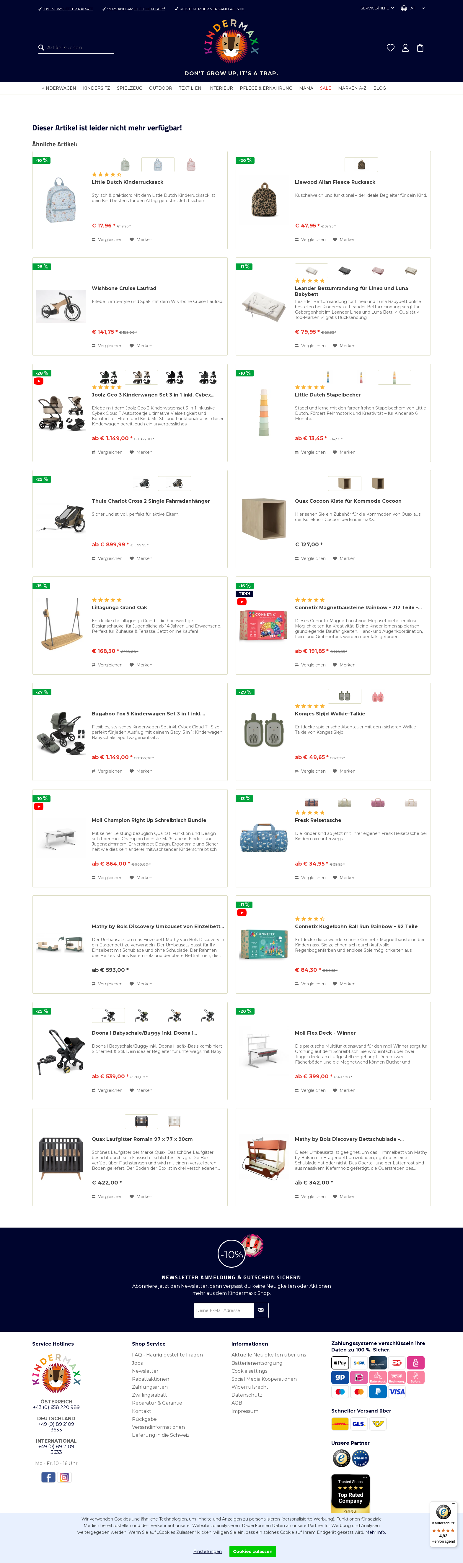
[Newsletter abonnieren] (261, 1310)
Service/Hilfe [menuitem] (375, 8)
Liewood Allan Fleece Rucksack (335, 182)
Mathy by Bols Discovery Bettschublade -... (349, 1139)
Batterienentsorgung (257, 1363)
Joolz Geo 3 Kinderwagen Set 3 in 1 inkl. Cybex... (153, 395)
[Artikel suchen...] (76, 48)
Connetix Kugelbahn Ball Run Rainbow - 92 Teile (356, 926)
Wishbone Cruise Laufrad (124, 288)
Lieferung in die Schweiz (161, 1435)
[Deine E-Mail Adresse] (231, 1310)
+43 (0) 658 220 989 (56, 1407)
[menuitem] (76, 48)
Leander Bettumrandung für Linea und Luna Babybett (351, 291)
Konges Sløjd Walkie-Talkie (330, 714)
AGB (236, 1403)
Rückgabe (144, 1419)
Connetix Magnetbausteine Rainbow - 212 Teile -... (358, 607)
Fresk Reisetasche (318, 820)
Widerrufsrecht (249, 1387)
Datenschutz (247, 1395)
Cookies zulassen (253, 1551)
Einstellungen (207, 1551)
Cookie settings (249, 1371)
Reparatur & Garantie (157, 1403)
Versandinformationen (158, 1427)
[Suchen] (42, 48)
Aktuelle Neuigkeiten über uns (268, 1355)
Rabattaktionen (150, 1379)
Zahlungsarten (150, 1387)
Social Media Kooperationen (264, 1379)
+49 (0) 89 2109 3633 (56, 1427)
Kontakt (141, 1411)
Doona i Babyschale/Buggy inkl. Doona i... (144, 1033)
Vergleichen (107, 239)
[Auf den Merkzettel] (141, 239)
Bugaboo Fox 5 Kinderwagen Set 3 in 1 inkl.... (148, 714)
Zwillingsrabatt (149, 1395)
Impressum (244, 1411)
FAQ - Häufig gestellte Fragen (167, 1355)
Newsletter (145, 1371)
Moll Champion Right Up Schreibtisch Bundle (149, 820)
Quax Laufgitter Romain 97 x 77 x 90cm (142, 1139)
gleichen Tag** (149, 8)
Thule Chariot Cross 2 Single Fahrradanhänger (151, 501)
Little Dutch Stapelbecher (328, 395)
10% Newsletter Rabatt (68, 8)
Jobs (137, 1363)
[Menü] (453, 1504)
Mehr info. (375, 1532)
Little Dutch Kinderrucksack (127, 182)
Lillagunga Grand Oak (119, 607)
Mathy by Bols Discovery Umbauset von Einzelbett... (158, 926)
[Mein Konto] (405, 47)
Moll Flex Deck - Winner (325, 1033)
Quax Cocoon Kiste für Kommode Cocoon (348, 501)
